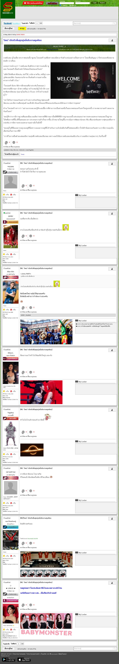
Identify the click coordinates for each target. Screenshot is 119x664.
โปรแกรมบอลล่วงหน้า (33, 654)
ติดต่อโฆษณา (63, 654)
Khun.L (10, 353)
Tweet (22, 154)
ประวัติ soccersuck (52, 654)
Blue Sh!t (10, 272)
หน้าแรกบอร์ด (31, 29)
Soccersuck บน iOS (33, 538)
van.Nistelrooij (10, 521)
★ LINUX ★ (10, 588)
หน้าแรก (3, 654)
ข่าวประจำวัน (42, 29)
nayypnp (11, 166)
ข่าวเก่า (9, 654)
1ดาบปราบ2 (10, 472)
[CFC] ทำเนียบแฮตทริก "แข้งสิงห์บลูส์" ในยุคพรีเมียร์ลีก (94, 326)
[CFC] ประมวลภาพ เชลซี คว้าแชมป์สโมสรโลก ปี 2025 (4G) (95, 324)
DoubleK (28, 315)
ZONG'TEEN (20, 34)
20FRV (10, 216)
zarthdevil (7, 150)
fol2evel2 (22, 150)
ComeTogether (30, 150)
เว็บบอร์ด (43, 654)
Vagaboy (10, 413)
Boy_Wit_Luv (15, 150)
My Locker (81, 195)
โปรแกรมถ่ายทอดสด (19, 654)
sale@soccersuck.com (52, 49)
